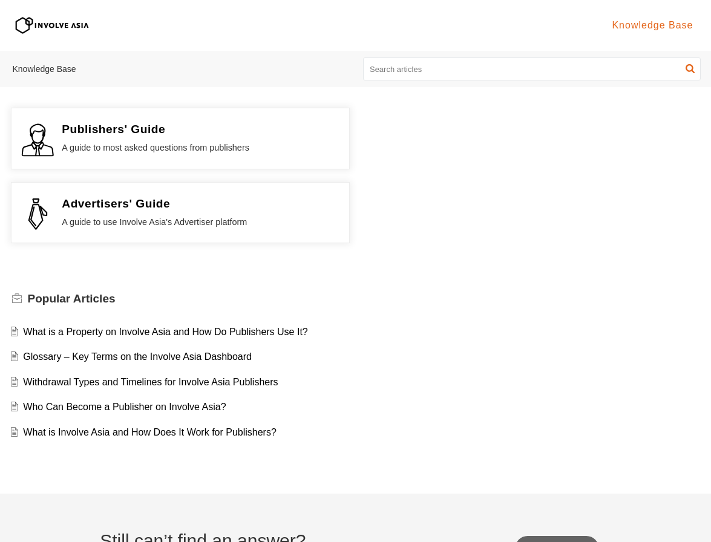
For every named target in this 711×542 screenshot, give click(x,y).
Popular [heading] (72, 224)
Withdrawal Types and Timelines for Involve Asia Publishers (150, 307)
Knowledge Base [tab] (652, 25)
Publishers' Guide (113, 129)
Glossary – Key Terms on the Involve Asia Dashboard (137, 283)
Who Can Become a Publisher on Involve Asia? (124, 333)
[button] (690, 69)
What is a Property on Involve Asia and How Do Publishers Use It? (165, 257)
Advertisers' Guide (467, 129)
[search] (532, 68)
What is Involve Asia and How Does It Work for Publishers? (150, 358)
